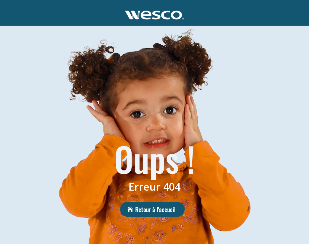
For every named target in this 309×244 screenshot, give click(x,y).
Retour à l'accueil (155, 209)
